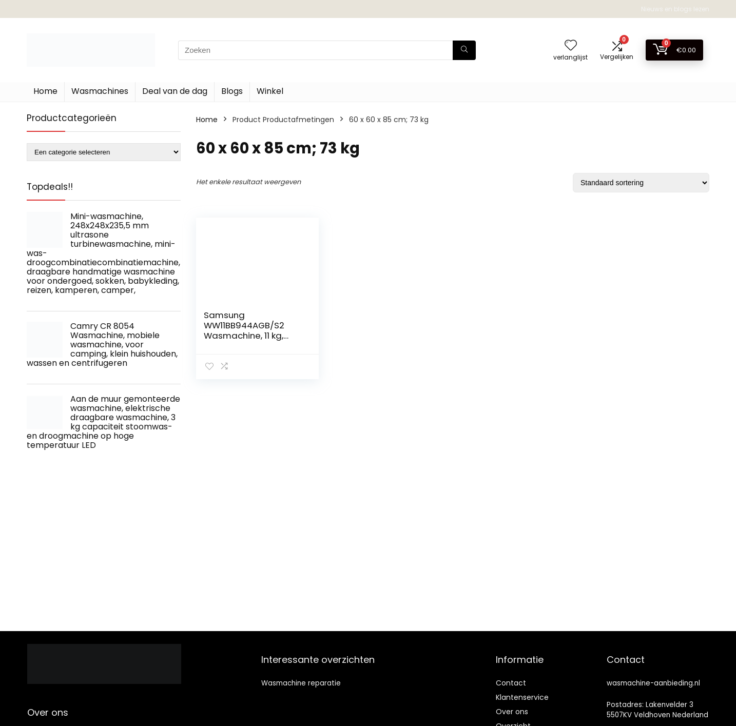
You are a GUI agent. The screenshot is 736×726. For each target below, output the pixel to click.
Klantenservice (522, 697)
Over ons (512, 712)
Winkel (270, 91)
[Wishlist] (571, 45)
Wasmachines (99, 91)
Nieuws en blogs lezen (675, 9)
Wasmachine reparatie (301, 683)
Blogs (232, 91)
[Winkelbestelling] (641, 182)
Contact (511, 683)
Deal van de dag (174, 91)
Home (45, 91)
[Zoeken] (464, 50)
